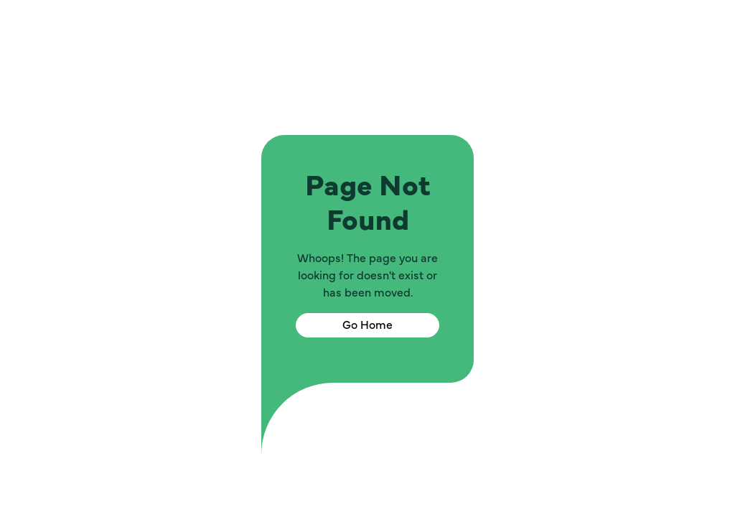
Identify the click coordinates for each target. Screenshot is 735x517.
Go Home (367, 325)
